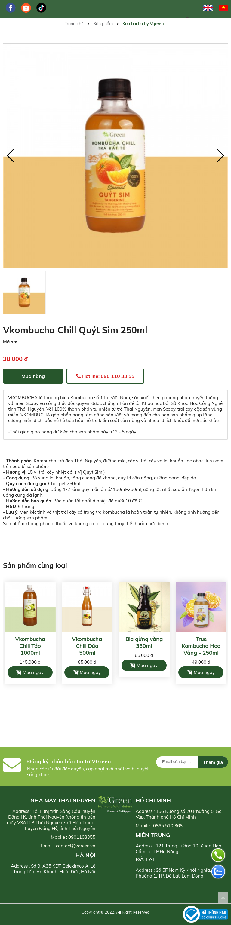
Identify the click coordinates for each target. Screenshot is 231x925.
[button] (221, 155)
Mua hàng (33, 376)
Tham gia (213, 762)
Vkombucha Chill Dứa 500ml (87, 646)
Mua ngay (30, 672)
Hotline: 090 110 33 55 (105, 376)
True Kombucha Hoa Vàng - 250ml (201, 646)
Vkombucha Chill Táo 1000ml (30, 646)
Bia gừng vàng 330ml (144, 642)
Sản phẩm (103, 23)
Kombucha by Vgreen (143, 23)
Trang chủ (74, 23)
